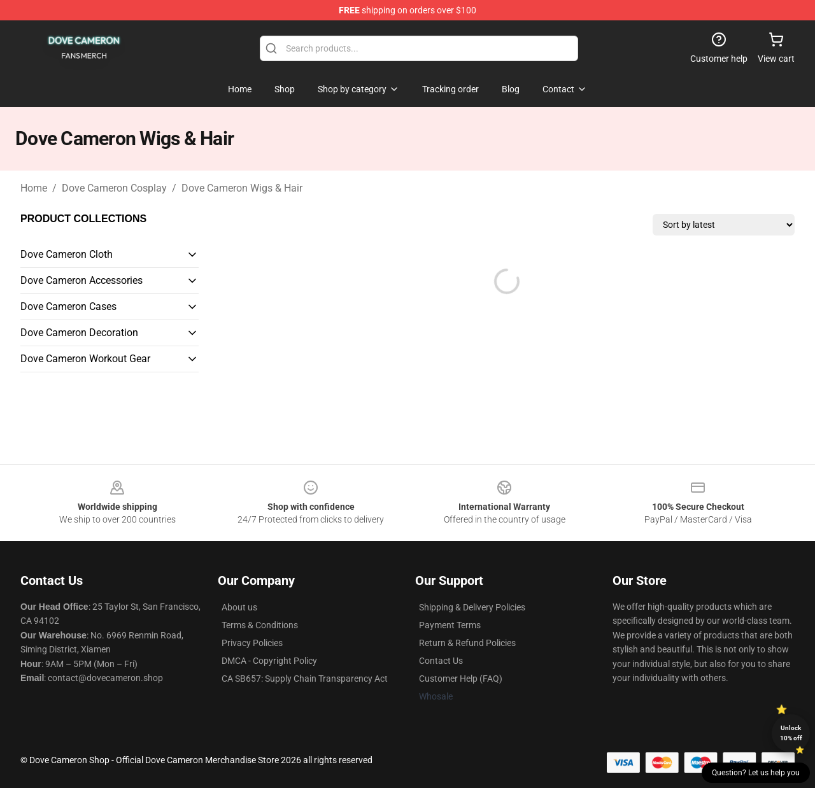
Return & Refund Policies (467, 643)
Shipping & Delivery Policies (472, 607)
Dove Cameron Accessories (81, 280)
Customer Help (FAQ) (460, 678)
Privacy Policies (252, 643)
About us (239, 607)
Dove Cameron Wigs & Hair (241, 188)
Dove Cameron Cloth (66, 254)
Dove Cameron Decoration (79, 333)
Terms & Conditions (260, 625)
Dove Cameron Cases (68, 306)
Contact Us (441, 661)
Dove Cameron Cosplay (114, 188)
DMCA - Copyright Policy (269, 661)
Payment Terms (450, 625)
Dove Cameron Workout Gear (85, 359)
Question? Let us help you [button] (756, 772)
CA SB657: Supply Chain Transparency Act (305, 678)
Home (33, 188)
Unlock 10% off (791, 733)
